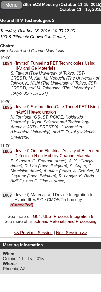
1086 (7, 151)
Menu (11, 5)
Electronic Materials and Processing (63, 221)
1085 (7, 107)
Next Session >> (71, 233)
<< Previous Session (33, 233)
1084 (7, 63)
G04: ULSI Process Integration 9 (63, 216)
